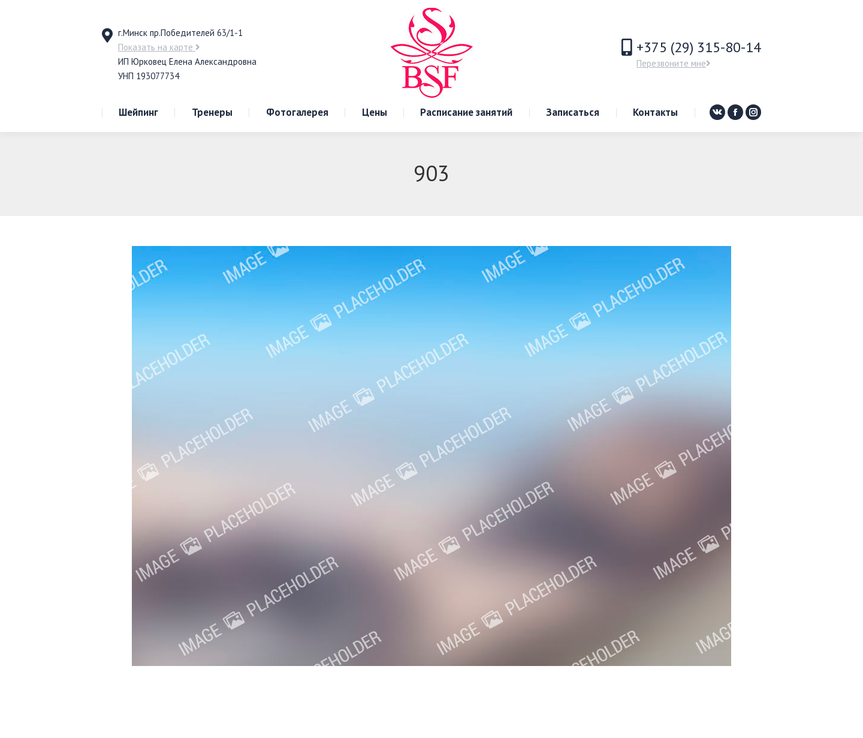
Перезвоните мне (673, 63)
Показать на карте (159, 47)
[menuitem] (138, 112)
